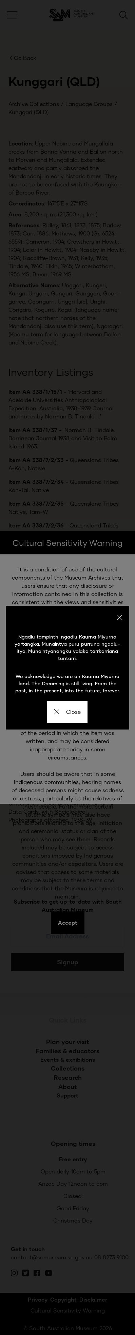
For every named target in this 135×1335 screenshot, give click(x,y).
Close (67, 711)
